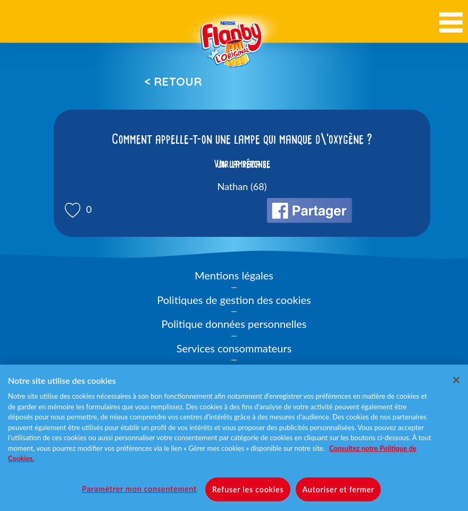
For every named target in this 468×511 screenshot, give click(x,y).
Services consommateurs (234, 348)
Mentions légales (234, 275)
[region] (234, 438)
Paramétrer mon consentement (139, 488)
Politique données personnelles (234, 323)
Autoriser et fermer (338, 489)
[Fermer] (456, 380)
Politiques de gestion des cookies (234, 299)
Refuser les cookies (248, 489)
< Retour (173, 81)
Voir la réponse (242, 164)
